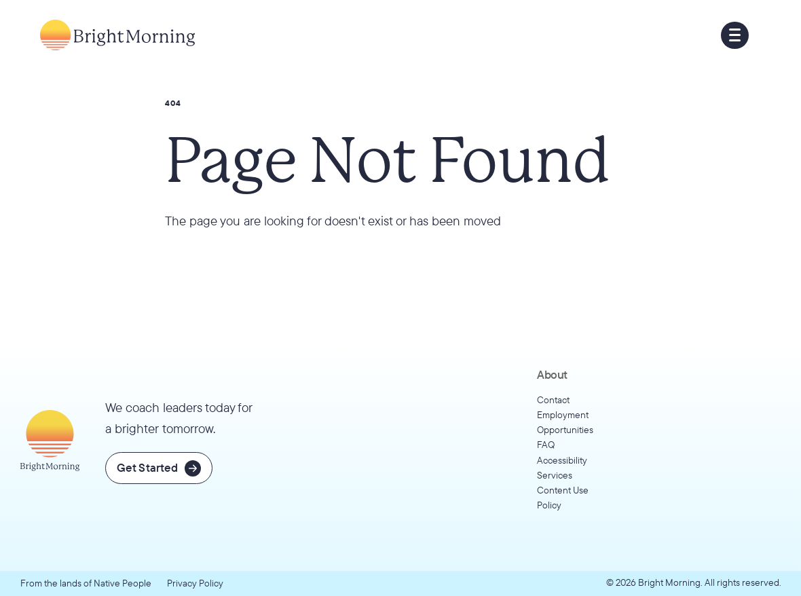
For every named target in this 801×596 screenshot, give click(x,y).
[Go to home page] (117, 35)
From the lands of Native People (85, 583)
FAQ (546, 444)
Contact (553, 399)
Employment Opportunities (565, 422)
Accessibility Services (562, 467)
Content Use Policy (563, 497)
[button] (735, 36)
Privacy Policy (195, 583)
